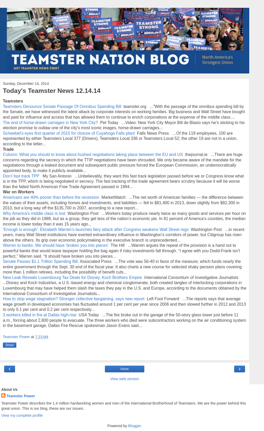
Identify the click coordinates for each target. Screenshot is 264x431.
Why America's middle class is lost (34, 213)
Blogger (134, 426)
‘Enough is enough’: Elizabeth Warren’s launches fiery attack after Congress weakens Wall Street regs (96, 229)
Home (124, 369)
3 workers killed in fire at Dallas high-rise (39, 315)
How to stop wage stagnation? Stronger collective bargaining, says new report (74, 299)
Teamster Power (20, 396)
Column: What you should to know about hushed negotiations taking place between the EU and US (93, 154)
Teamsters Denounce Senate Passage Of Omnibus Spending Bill (62, 106)
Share (9, 345)
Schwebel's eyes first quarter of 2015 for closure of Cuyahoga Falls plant (69, 133)
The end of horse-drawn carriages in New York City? (50, 122)
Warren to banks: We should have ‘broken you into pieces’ (56, 245)
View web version (124, 379)
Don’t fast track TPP (21, 176)
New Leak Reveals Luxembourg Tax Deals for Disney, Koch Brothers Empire (72, 277)
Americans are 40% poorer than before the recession (51, 197)
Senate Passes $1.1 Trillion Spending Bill (40, 261)
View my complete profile (22, 415)
